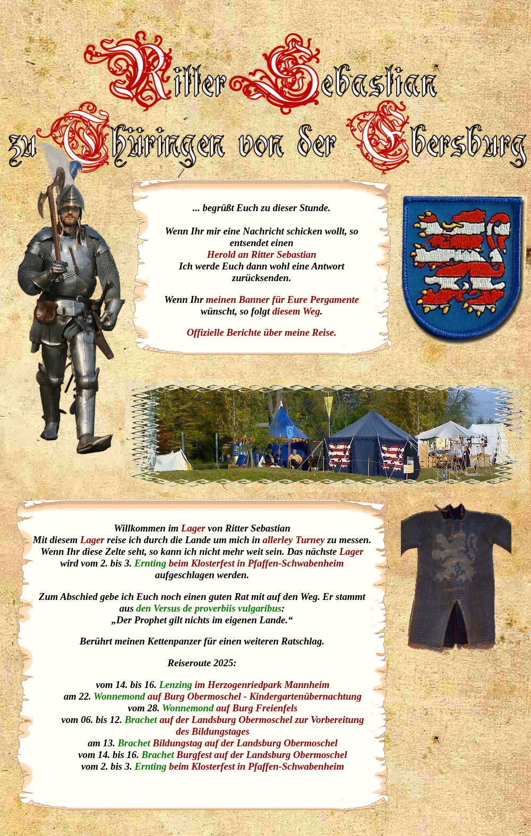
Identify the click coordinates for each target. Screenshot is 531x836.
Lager (193, 528)
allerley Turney (294, 539)
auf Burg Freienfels (256, 707)
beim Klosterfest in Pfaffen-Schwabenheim (256, 563)
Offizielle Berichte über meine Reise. (262, 332)
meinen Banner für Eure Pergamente (282, 299)
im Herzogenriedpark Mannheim (262, 684)
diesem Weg (296, 311)
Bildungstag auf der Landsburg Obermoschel (245, 742)
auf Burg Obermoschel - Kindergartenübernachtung (255, 696)
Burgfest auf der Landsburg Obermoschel (261, 754)
